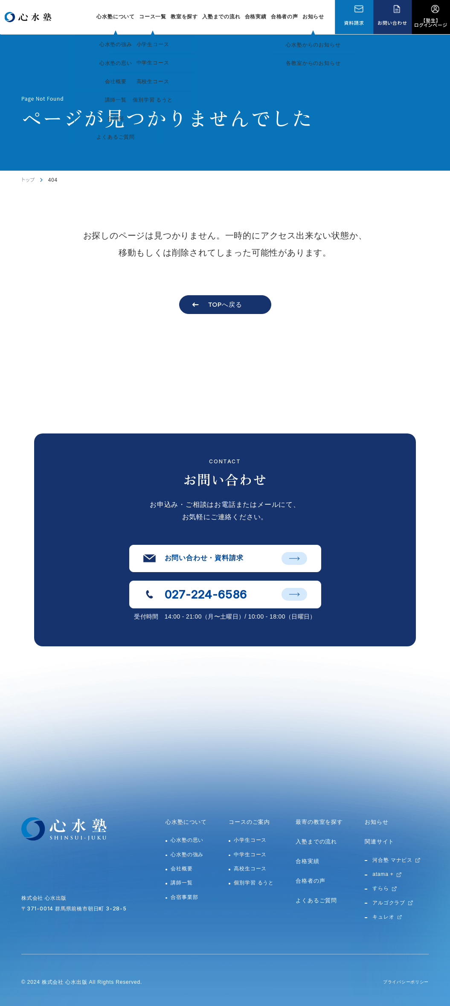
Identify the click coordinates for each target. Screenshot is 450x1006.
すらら (380, 888)
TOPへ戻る (225, 304)
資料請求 (354, 22)
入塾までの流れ (221, 17)
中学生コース (250, 855)
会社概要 (181, 869)
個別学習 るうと (254, 883)
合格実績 (256, 17)
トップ (28, 179)
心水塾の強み (187, 855)
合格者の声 (284, 17)
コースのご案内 (249, 822)
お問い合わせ (392, 22)
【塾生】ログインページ (430, 22)
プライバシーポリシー (401, 982)
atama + (382, 874)
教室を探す (184, 17)
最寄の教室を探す (319, 822)
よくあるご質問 (316, 900)
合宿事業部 (184, 897)
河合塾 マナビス (392, 860)
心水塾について (186, 822)
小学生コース (250, 840)
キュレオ (383, 917)
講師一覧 (181, 883)
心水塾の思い (187, 840)
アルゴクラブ (388, 903)
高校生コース (250, 869)
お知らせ (313, 17)
